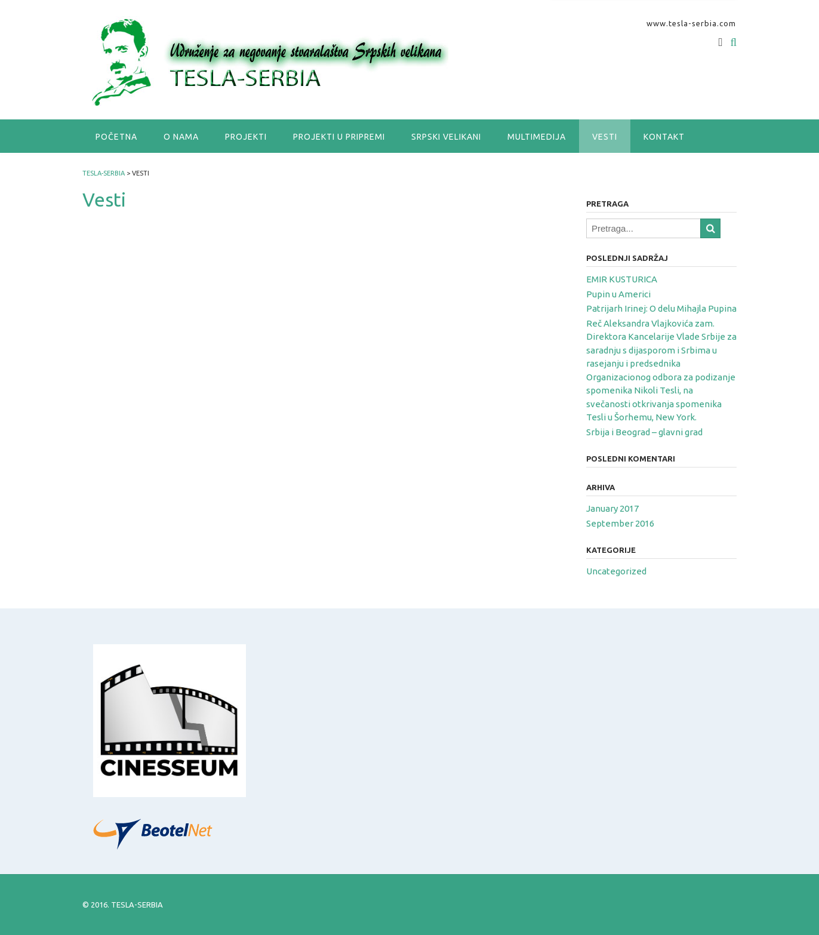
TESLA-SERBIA (137, 904)
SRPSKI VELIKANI (446, 137)
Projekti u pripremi (339, 137)
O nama (181, 137)
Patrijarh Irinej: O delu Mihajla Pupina (661, 308)
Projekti (246, 137)
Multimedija (536, 137)
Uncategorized (616, 571)
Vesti (604, 137)
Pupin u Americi (618, 294)
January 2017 (612, 508)
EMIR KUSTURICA (621, 279)
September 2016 (620, 523)
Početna (116, 137)
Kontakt (664, 137)
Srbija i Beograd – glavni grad (644, 432)
